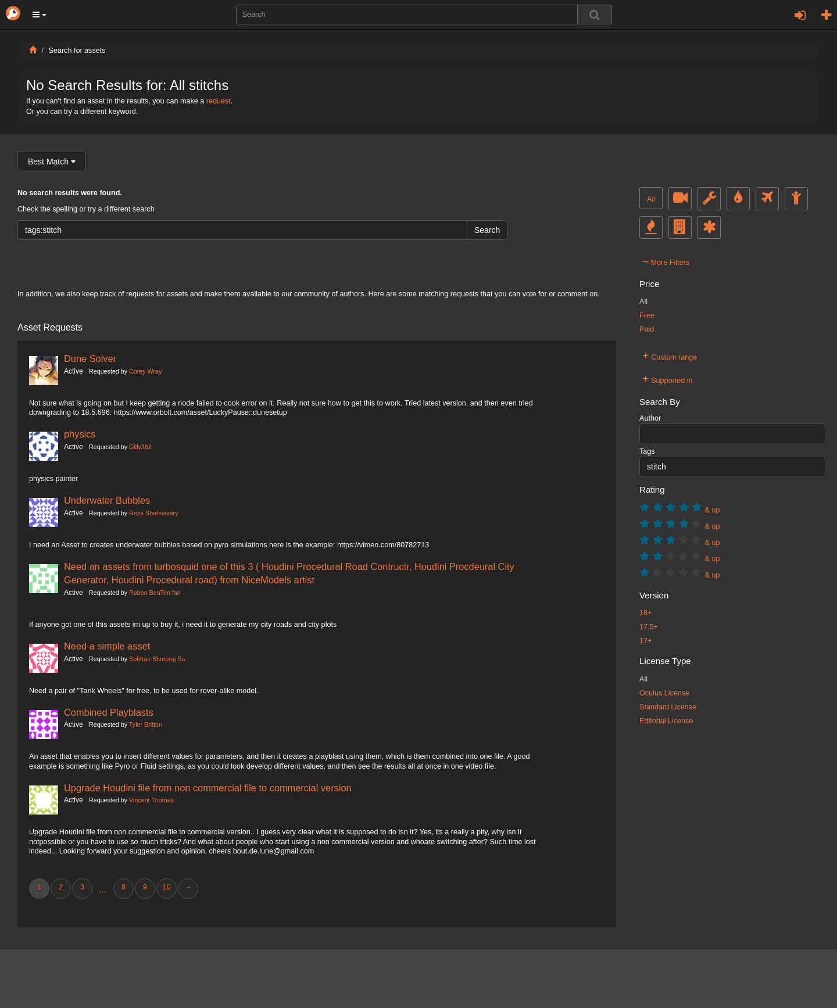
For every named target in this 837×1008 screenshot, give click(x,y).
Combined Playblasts (108, 712)
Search (487, 230)
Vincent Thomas (151, 800)
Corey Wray (145, 371)
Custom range (669, 355)
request (218, 101)
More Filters (665, 260)
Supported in (667, 378)
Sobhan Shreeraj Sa (157, 658)
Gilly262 (140, 446)
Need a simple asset (107, 646)
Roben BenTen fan (155, 592)
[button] (39, 14)
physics (80, 434)
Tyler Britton (145, 724)
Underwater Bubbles (107, 500)
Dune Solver (90, 358)
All (651, 199)
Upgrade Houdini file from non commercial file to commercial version (208, 788)
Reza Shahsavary (153, 513)
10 (166, 887)
